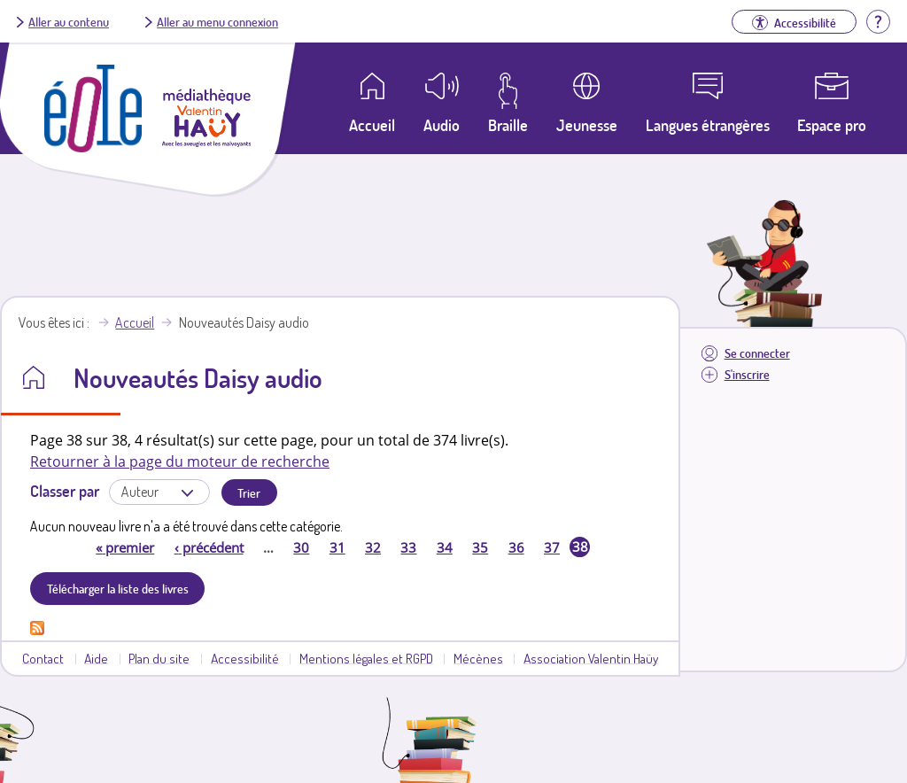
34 (445, 547)
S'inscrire (747, 374)
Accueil (134, 322)
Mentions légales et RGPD (366, 658)
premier (125, 547)
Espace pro (831, 125)
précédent (209, 547)
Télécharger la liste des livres (118, 588)
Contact (43, 658)
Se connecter (757, 352)
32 (373, 547)
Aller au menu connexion (217, 21)
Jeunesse (586, 125)
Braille (508, 125)
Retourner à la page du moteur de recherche (179, 461)
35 (480, 547)
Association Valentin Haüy (590, 658)
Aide (96, 658)
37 (552, 547)
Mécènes (478, 658)
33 (408, 547)
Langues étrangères (708, 125)
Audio (441, 125)
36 (516, 547)
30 (301, 547)
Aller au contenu (68, 21)
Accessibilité (245, 658)
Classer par (64, 490)
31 (337, 547)
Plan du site (159, 658)
